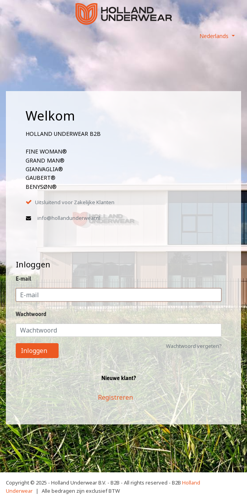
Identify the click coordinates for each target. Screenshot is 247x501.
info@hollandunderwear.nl (68, 217)
